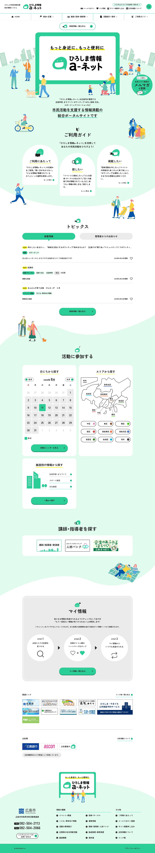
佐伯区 (105, 439)
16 (28, 415)
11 (42, 407)
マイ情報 (102, 8)
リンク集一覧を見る (123, 694)
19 (49, 415)
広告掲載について (135, 8)
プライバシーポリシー (133, 848)
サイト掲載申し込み (117, 8)
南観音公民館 (27, 299)
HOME (17, 17)
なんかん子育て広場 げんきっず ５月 (41, 288)
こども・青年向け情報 (67, 821)
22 (70, 415)
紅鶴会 (27, 267)
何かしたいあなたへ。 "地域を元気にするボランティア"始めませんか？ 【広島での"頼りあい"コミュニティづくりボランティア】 (77, 247)
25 (42, 422)
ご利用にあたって (126, 815)
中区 (88, 424)
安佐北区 (122, 432)
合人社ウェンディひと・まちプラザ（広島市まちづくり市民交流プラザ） (47, 258)
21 (63, 415)
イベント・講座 (65, 815)
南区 (123, 424)
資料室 (91, 838)
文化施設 (53, 487)
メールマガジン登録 (127, 821)
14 (63, 407)
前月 (30, 379)
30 (56, 392)
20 (56, 415)
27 (35, 392)
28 (42, 392)
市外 (123, 439)
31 (63, 392)
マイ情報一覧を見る (77, 671)
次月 (68, 379)
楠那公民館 (26, 279)
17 (35, 415)
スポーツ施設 (54, 480)
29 (49, 392)
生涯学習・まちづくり (58, 474)
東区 (105, 424)
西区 (88, 432)
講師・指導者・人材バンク (99, 826)
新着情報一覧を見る (77, 26)
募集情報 (92, 821)
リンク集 (122, 838)
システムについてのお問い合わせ (126, 4)
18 (42, 415)
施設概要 (62, 838)
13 (56, 407)
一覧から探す (49, 500)
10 (35, 407)
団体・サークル (94, 815)
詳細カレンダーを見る (49, 448)
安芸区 (88, 439)
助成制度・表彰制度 (96, 832)
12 (49, 407)
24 (35, 422)
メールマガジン (89, 8)
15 (70, 407)
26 (28, 392)
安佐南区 (105, 432)
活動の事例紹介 (65, 826)
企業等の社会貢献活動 (68, 832)
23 (28, 422)
